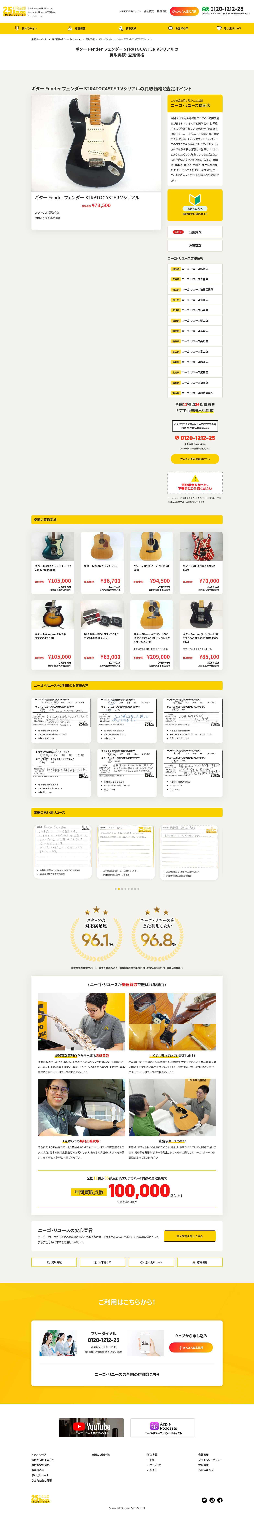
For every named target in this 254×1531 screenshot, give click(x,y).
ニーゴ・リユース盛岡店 (189, 300)
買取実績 (127, 28)
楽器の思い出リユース (49, 812)
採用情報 (203, 1465)
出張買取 (195, 232)
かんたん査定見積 (41, 1480)
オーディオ (155, 1465)
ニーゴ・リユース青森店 (189, 279)
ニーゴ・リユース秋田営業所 (192, 289)
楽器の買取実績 (45, 519)
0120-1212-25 (198, 437)
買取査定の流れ (40, 1465)
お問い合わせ (206, 1470)
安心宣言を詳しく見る (190, 1236)
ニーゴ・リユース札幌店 (189, 269)
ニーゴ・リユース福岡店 (190, 105)
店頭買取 (195, 245)
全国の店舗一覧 (101, 1454)
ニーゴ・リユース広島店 (189, 372)
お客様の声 (177, 28)
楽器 (152, 1460)
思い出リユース (228, 28)
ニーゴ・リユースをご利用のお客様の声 (61, 685)
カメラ (152, 1470)
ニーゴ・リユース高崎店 (189, 331)
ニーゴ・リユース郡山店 (189, 321)
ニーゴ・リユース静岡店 (189, 362)
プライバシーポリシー (210, 1460)
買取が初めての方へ (42, 1460)
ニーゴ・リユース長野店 (189, 341)
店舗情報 (76, 28)
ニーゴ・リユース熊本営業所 (192, 393)
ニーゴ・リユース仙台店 (189, 310)
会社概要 (203, 1454)
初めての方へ (25, 28)
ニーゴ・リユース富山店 (189, 352)
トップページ (38, 1454)
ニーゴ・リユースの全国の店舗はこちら (127, 1374)
